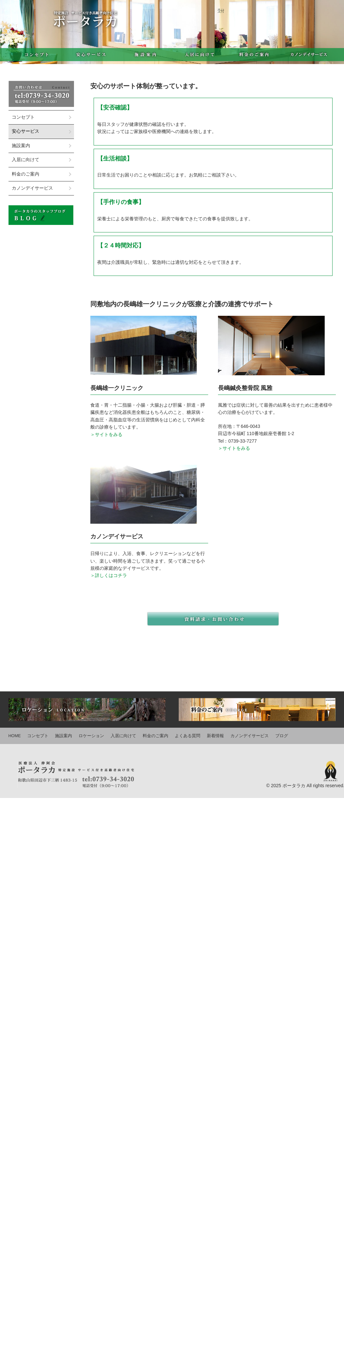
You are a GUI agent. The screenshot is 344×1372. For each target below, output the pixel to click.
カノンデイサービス (308, 54)
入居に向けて (199, 54)
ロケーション (91, 736)
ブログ (281, 736)
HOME (15, 736)
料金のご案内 (254, 54)
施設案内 (145, 54)
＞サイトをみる (106, 434)
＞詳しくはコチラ (108, 575)
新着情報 (215, 736)
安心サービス (90, 54)
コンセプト (36, 54)
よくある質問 (187, 736)
